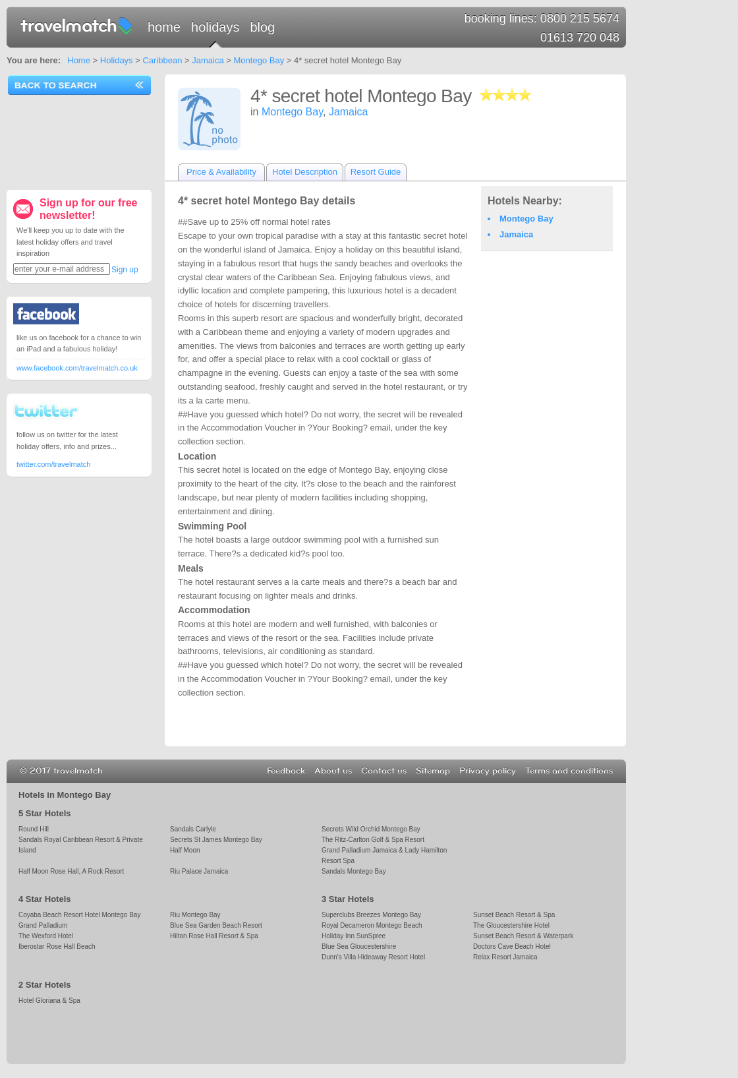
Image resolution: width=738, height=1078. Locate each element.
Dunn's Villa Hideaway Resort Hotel (373, 957)
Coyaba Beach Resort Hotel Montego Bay (79, 914)
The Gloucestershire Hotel (511, 925)
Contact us (384, 771)
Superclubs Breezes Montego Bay (371, 914)
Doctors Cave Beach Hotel (512, 946)
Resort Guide (376, 172)
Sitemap (433, 771)
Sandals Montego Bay (354, 871)
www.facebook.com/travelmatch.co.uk (77, 368)
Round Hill (33, 829)
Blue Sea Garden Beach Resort (216, 925)
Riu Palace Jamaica (199, 871)
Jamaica (207, 60)
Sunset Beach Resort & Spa (514, 914)
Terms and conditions (569, 771)
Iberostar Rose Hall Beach (57, 946)
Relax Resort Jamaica (505, 957)
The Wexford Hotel (45, 936)
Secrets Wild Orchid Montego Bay (371, 829)
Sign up (124, 269)
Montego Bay (259, 60)
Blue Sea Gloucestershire (359, 946)
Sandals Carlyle (193, 829)
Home (164, 27)
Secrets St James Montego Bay (216, 839)
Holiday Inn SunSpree (353, 936)
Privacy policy (487, 771)
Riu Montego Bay (195, 914)
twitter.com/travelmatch (53, 464)
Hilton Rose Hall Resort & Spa (214, 936)
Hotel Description (304, 172)
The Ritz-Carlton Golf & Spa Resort (373, 839)
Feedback (286, 771)
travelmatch (77, 25)
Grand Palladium (42, 925)
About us (333, 771)
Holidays (215, 27)
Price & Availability (221, 172)
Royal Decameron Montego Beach (372, 925)
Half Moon (185, 850)
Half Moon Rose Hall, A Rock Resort (71, 871)
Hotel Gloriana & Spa (49, 1000)
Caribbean (162, 60)
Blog (262, 27)
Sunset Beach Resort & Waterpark (523, 936)
